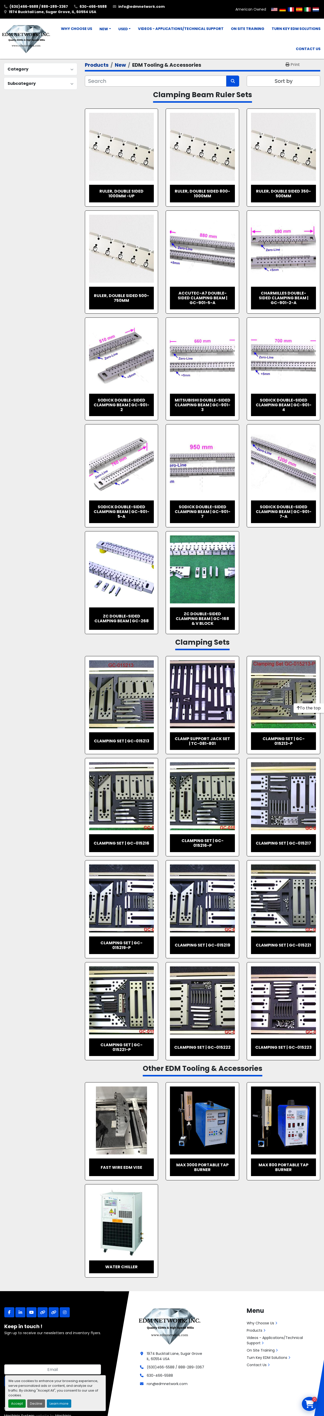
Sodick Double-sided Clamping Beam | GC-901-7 (202, 511)
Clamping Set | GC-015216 (121, 843)
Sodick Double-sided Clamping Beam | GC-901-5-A (121, 511)
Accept (17, 1403)
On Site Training (247, 28)
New (103, 28)
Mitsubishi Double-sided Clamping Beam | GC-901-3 (202, 405)
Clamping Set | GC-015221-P (121, 1047)
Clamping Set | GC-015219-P (121, 945)
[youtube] (31, 1312)
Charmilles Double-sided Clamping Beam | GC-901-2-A (283, 298)
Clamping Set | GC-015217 (283, 843)
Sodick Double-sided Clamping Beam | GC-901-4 (283, 405)
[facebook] (9, 1312)
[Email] (52, 1369)
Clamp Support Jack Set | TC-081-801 (202, 741)
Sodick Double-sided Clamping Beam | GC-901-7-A (283, 511)
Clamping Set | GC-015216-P (203, 843)
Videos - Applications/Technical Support (181, 28)
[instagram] (65, 1312)
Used (123, 28)
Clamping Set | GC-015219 (202, 945)
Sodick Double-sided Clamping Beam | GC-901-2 (121, 405)
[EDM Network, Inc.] (169, 1325)
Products (254, 1330)
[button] (105, 29)
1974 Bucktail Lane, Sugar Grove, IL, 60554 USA (52, 11)
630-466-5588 (93, 6)
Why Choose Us (76, 28)
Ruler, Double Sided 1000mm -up (121, 193)
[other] (43, 1312)
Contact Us (308, 48)
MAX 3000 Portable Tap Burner (202, 1167)
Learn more (59, 1403)
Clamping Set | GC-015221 (283, 945)
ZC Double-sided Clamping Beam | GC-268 (121, 618)
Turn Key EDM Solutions (296, 28)
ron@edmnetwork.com (167, 1383)
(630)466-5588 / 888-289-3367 (39, 6)
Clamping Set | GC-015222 (202, 1047)
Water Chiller (121, 1267)
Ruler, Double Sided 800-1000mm (202, 193)
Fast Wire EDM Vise (121, 1167)
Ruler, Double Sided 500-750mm (121, 298)
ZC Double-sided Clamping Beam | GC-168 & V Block (202, 618)
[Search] (155, 81)
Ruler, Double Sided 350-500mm (283, 193)
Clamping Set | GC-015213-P (284, 741)
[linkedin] (20, 1312)
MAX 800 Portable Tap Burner (283, 1167)
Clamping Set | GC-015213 (121, 741)
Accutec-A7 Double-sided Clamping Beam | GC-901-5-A (202, 298)
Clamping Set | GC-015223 (283, 1047)
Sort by (284, 81)
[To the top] (309, 708)
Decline (36, 1403)
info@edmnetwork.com (141, 6)
